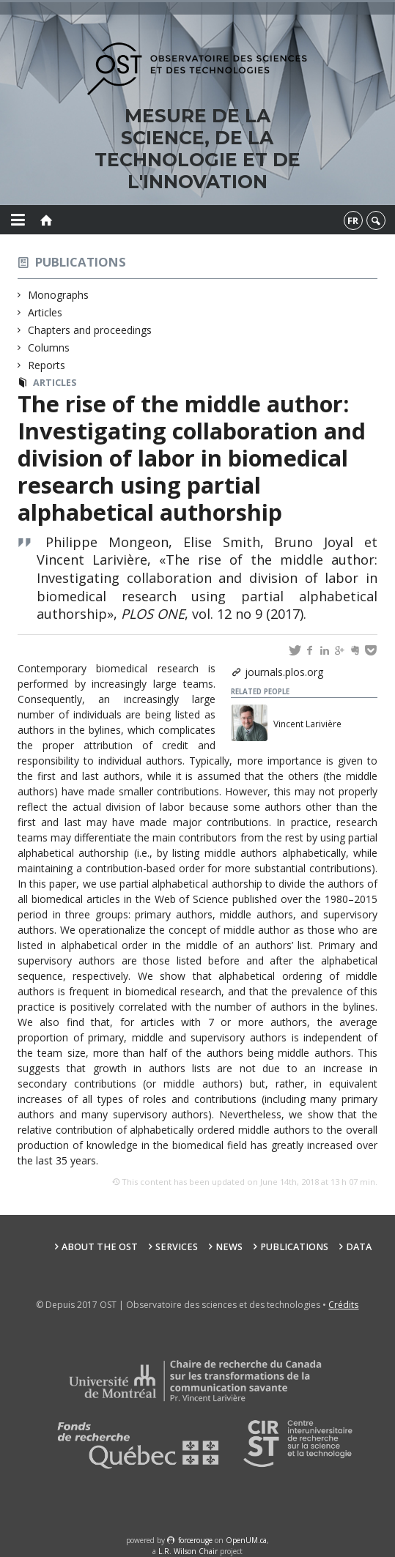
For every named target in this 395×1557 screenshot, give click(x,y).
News (229, 1247)
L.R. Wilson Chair (188, 1551)
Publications (80, 261)
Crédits (343, 1304)
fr (352, 220)
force (195, 1540)
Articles (45, 312)
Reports (47, 365)
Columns (49, 347)
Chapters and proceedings (90, 330)
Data (359, 1247)
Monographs (59, 295)
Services (176, 1247)
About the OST (100, 1247)
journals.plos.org (284, 672)
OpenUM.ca (246, 1540)
